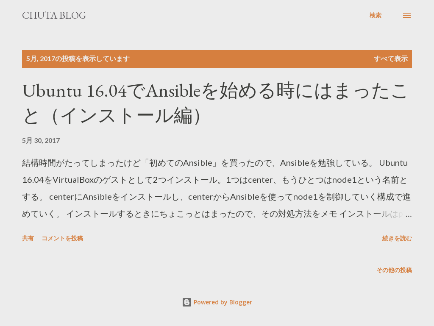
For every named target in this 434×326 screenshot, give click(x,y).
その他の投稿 (394, 269)
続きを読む (397, 238)
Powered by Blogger (217, 302)
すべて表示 (391, 58)
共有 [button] (28, 238)
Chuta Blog (54, 15)
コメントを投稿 (62, 238)
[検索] (375, 15)
